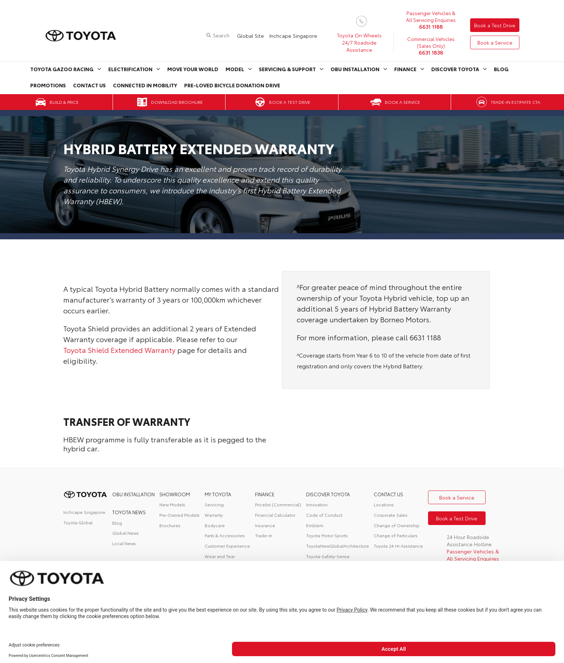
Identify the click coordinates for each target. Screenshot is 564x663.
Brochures (170, 525)
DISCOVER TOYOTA (328, 494)
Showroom (174, 494)
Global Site (250, 35)
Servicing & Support (287, 69)
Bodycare (215, 525)
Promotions (48, 85)
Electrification (130, 69)
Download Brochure (177, 102)
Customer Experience (227, 546)
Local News (124, 543)
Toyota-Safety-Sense (328, 556)
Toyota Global (77, 522)
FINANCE (264, 494)
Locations (384, 504)
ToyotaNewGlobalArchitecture (337, 546)
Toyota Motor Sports (327, 535)
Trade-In (263, 535)
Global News (125, 533)
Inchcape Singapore (293, 35)
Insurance (265, 525)
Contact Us (89, 85)
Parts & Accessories (225, 535)
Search (221, 35)
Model (235, 69)
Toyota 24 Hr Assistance (398, 546)
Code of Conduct (324, 515)
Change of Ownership (396, 525)
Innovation (317, 504)
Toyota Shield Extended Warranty (119, 350)
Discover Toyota (455, 69)
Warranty (214, 515)
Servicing (214, 504)
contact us (388, 494)
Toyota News (129, 512)
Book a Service (495, 42)
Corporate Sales (391, 515)
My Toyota (218, 494)
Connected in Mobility (145, 85)
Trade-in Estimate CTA (515, 102)
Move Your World (192, 69)
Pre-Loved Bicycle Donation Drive (232, 85)
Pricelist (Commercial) (278, 504)
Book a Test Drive (494, 25)
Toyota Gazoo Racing (62, 69)
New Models (172, 504)
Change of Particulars (396, 535)
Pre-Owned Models (179, 515)
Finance (405, 69)
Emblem (314, 525)
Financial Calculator (275, 515)
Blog (501, 69)
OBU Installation (355, 69)
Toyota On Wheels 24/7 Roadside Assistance (359, 42)
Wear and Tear (220, 556)
